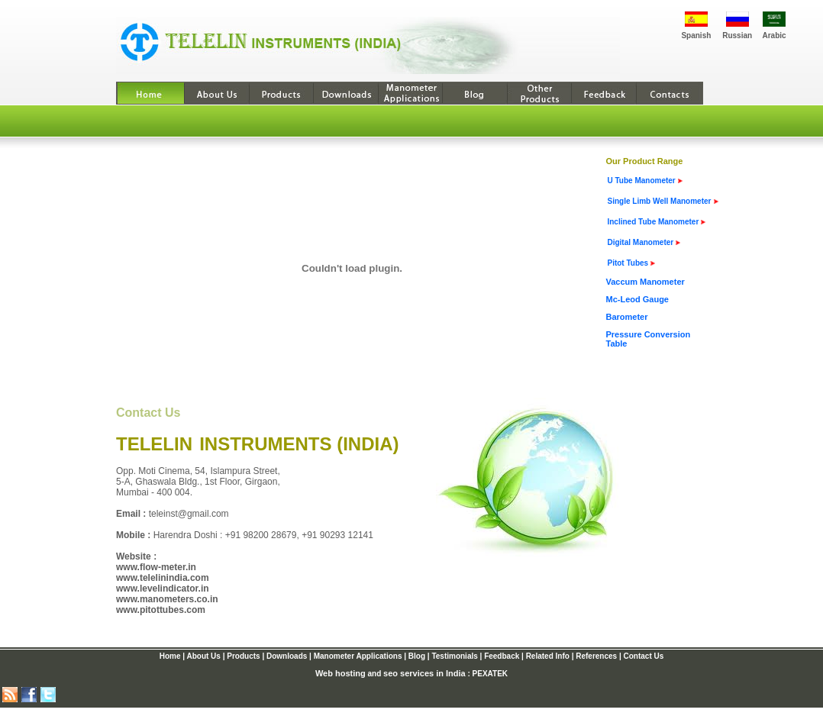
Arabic (774, 35)
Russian (737, 35)
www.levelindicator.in (162, 588)
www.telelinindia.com (162, 577)
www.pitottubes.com (160, 610)
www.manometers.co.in (167, 599)
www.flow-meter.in (156, 567)
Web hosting (340, 673)
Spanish (696, 35)
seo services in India (424, 673)
